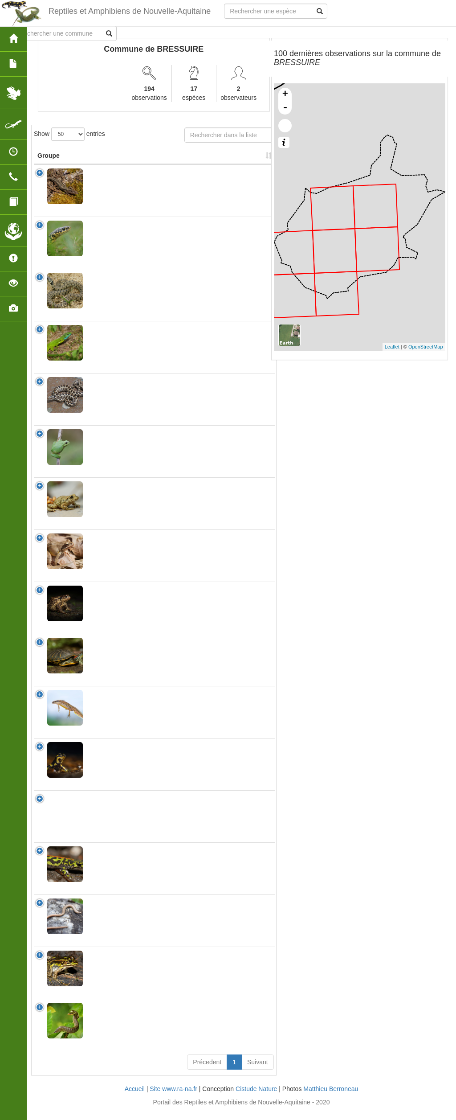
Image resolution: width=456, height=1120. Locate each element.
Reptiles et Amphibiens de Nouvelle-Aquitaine (130, 11)
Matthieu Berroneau (330, 1097)
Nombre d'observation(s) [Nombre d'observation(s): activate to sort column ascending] (166, 160)
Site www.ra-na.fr (173, 1097)
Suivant (257, 1071)
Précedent (207, 1071)
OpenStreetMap (425, 346)
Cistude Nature (256, 1097)
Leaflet (392, 346)
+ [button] (285, 94)
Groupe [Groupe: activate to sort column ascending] (48, 164)
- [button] (285, 108)
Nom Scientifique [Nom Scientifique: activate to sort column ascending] (107, 160)
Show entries (69, 134)
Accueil (135, 1097)
